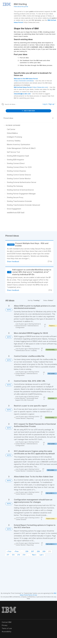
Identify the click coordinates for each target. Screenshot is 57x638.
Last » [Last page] (42, 555)
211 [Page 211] (8, 555)
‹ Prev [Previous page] (16, 551)
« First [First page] (9, 551)
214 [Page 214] (24, 555)
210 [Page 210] (49, 551)
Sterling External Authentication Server (27, 349)
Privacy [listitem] (4, 625)
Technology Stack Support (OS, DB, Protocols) (26, 399)
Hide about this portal (21, 6)
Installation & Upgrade (34, 471)
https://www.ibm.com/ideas (23, 81)
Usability (34, 350)
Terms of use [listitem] (7, 628)
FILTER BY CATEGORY (12, 125)
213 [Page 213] (18, 555)
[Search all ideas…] (17, 104)
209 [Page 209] (43, 551)
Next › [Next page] (34, 555)
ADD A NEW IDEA (28, 111)
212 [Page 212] (13, 555)
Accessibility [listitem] (6, 631)
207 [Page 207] (32, 551)
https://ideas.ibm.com (40, 87)
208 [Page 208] (38, 551)
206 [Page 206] (26, 551)
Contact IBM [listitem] (6, 622)
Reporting (30, 418)
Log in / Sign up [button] (49, 104)
